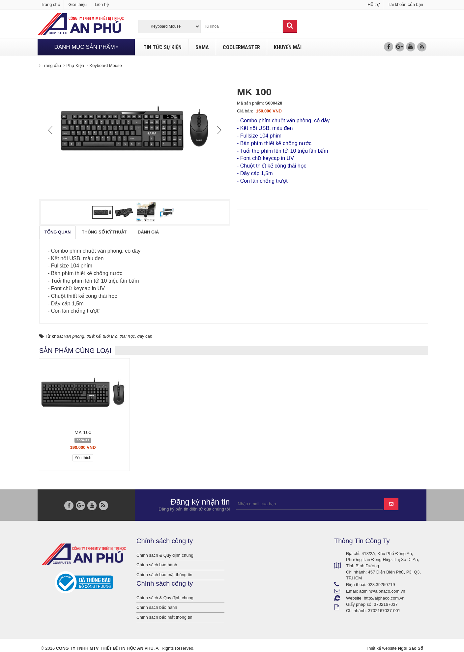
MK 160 (83, 432)
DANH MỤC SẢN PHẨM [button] (86, 47)
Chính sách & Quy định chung (164, 555)
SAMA (202, 47)
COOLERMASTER (241, 47)
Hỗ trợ (373, 4)
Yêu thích (82, 457)
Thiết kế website (381, 648)
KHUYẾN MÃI (288, 47)
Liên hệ (102, 4)
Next (218, 130)
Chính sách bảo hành (156, 564)
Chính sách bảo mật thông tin (164, 574)
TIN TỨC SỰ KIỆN (162, 47)
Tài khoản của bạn (405, 4)
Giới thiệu (77, 4)
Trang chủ (50, 4)
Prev (51, 130)
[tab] (57, 232)
